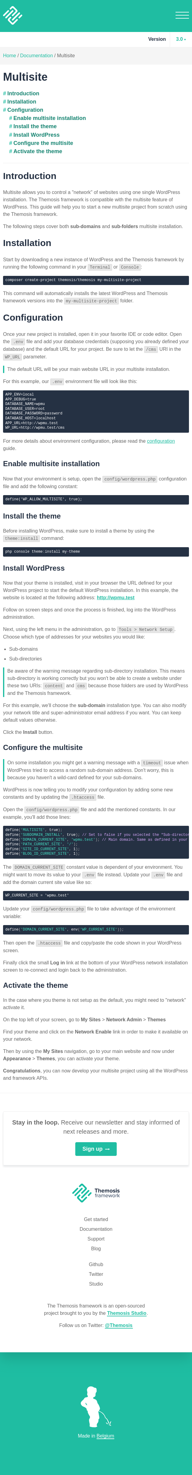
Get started (96, 1214)
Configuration (25, 110)
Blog (96, 1243)
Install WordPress (36, 135)
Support (96, 1233)
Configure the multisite (43, 143)
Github (96, 1259)
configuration (161, 439)
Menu (182, 15)
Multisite (66, 55)
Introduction (23, 93)
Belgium (105, 1435)
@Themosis (118, 1320)
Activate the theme (37, 151)
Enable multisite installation (49, 118)
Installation (21, 102)
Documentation (36, 55)
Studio (96, 1278)
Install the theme (35, 126)
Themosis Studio (126, 1308)
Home (9, 55)
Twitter (96, 1269)
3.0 (179, 39)
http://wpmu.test (116, 595)
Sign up (96, 1143)
